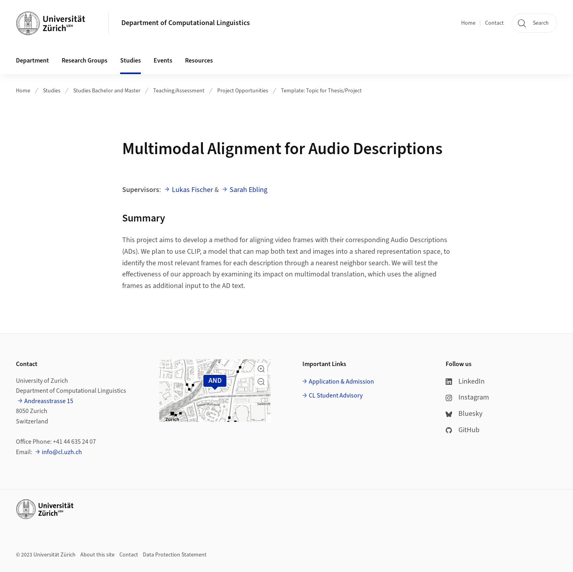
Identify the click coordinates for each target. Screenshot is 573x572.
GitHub (462, 430)
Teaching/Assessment (179, 91)
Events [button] (163, 60)
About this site (97, 555)
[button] (261, 368)
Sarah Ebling (248, 190)
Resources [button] (199, 60)
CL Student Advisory (336, 395)
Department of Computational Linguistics (185, 23)
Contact (494, 23)
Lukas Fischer (192, 190)
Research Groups (84, 60)
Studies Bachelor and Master (106, 91)
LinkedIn (465, 381)
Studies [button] (130, 60)
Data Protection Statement (175, 555)
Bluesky (464, 414)
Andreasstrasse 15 (48, 401)
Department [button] (32, 60)
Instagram (467, 397)
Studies (51, 91)
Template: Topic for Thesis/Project (321, 91)
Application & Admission (341, 381)
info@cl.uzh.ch (62, 452)
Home (468, 23)
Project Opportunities (242, 91)
